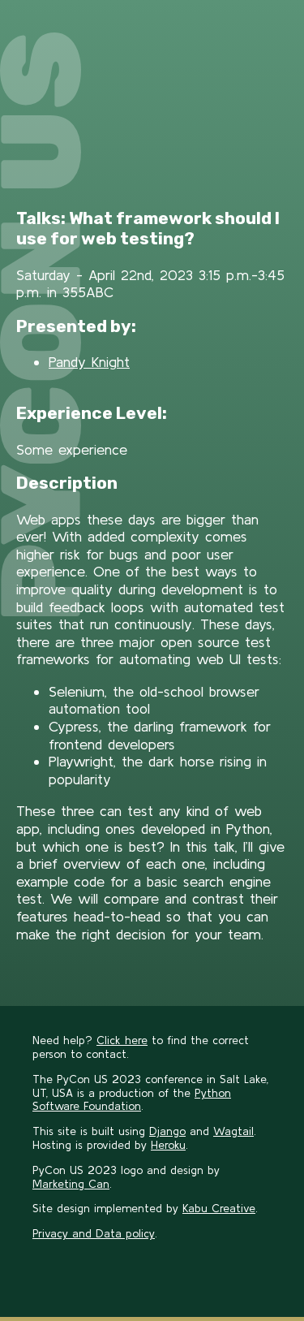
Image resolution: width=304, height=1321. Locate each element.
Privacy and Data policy (93, 1233)
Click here (122, 1040)
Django (167, 1131)
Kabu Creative (218, 1208)
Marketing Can (70, 1183)
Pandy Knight (89, 361)
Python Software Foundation (131, 1099)
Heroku (168, 1144)
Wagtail (233, 1131)
